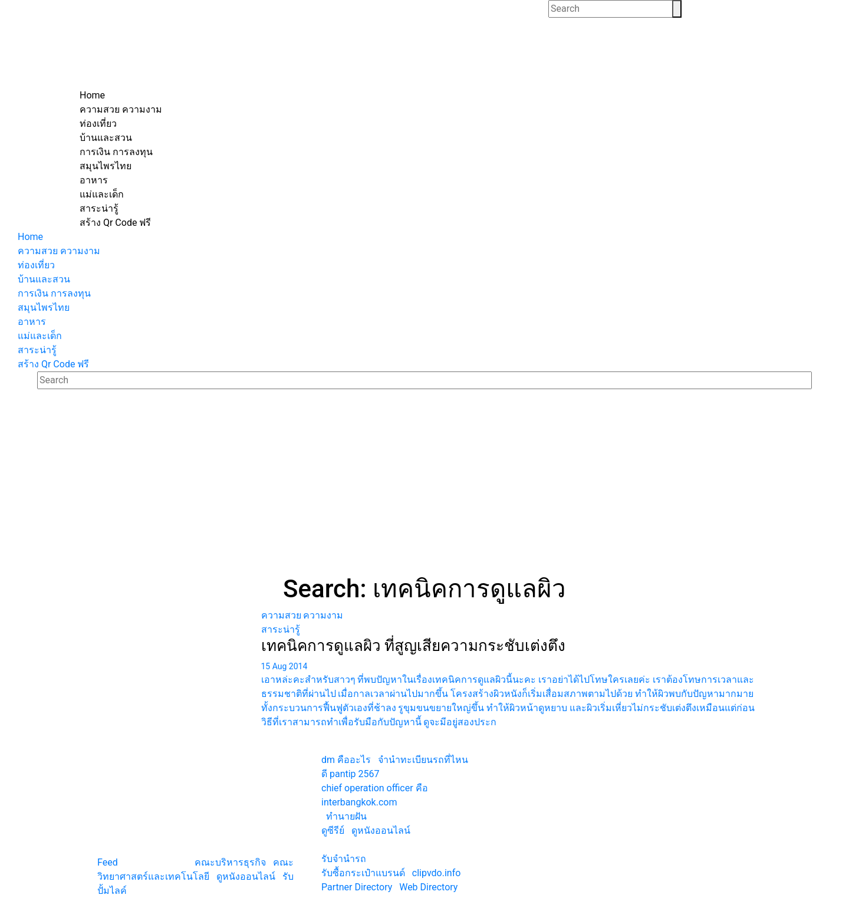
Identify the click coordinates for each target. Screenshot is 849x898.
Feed (107, 862)
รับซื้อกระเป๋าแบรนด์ (363, 873)
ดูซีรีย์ (332, 830)
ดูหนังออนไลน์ (245, 876)
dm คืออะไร (346, 759)
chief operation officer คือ (374, 788)
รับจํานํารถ (343, 858)
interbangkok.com (359, 802)
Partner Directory (356, 887)
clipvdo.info (436, 873)
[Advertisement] (424, 485)
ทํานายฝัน (346, 816)
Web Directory (428, 887)
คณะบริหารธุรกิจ (230, 862)
